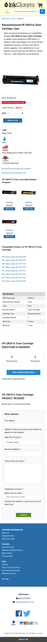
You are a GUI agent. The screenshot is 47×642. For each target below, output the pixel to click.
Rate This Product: (13, 437)
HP (14, 18)
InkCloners (6, 18)
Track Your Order (8, 539)
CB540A (9, 195)
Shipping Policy (8, 536)
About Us (5, 533)
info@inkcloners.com (24, 602)
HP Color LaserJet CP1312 (14, 271)
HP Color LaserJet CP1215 (14, 267)
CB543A (9, 223)
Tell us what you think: (14, 461)
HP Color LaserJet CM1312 (14, 260)
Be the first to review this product (16, 168)
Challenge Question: (13, 489)
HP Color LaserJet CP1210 (14, 264)
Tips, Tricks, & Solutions (11, 568)
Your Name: (10, 421)
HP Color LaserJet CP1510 (14, 274)
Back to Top (23, 639)
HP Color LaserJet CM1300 (14, 257)
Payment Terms (8, 547)
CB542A (28, 195)
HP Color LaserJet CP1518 (14, 281)
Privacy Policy (7, 556)
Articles (5, 565)
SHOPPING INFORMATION (12, 530)
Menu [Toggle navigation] (7, 12)
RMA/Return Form (9, 573)
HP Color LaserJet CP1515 (14, 278)
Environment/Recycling (11, 570)
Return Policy (7, 553)
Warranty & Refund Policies (12, 550)
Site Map (5, 579)
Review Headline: (12, 449)
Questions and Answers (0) (14, 173)
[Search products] (26, 11)
